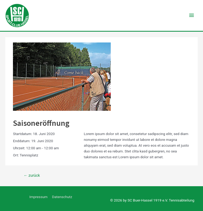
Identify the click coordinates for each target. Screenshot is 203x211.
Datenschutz (62, 197)
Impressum (38, 197)
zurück (32, 175)
